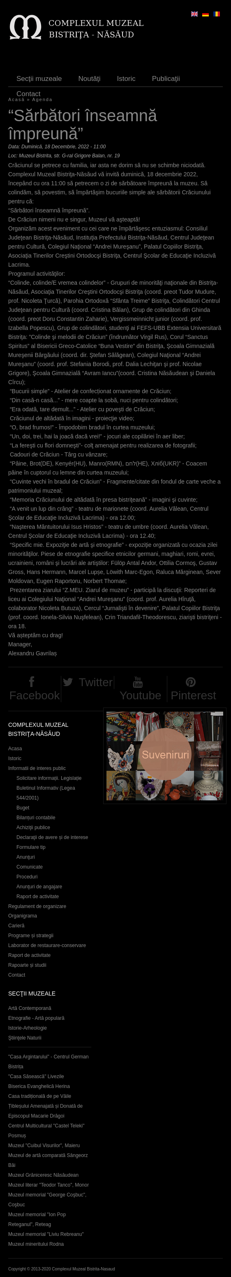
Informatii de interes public (37, 768)
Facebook (34, 695)
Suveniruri (164, 756)
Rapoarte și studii (27, 965)
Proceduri (26, 877)
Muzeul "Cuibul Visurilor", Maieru (44, 1145)
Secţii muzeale (39, 79)
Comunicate (29, 867)
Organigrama (22, 916)
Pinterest (193, 695)
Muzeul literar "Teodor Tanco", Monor (48, 1185)
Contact (28, 94)
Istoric (126, 79)
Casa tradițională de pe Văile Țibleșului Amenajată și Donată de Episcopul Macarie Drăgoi (45, 1106)
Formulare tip (31, 847)
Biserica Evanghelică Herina (39, 1086)
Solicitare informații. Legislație (49, 778)
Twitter (96, 682)
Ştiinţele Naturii (25, 1038)
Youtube (141, 695)
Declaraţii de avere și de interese (52, 837)
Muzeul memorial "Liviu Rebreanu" (46, 1234)
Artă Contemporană (29, 1008)
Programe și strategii (30, 935)
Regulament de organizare (37, 906)
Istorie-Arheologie (27, 1028)
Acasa (15, 748)
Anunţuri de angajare (39, 887)
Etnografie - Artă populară (36, 1018)
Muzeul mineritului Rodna (36, 1244)
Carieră (16, 926)
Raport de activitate (37, 896)
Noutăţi (90, 79)
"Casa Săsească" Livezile (36, 1076)
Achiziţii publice (33, 827)
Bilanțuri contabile (35, 818)
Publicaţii (166, 79)
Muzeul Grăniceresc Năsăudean (43, 1175)
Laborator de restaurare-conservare (47, 945)
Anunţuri (25, 857)
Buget (22, 808)
